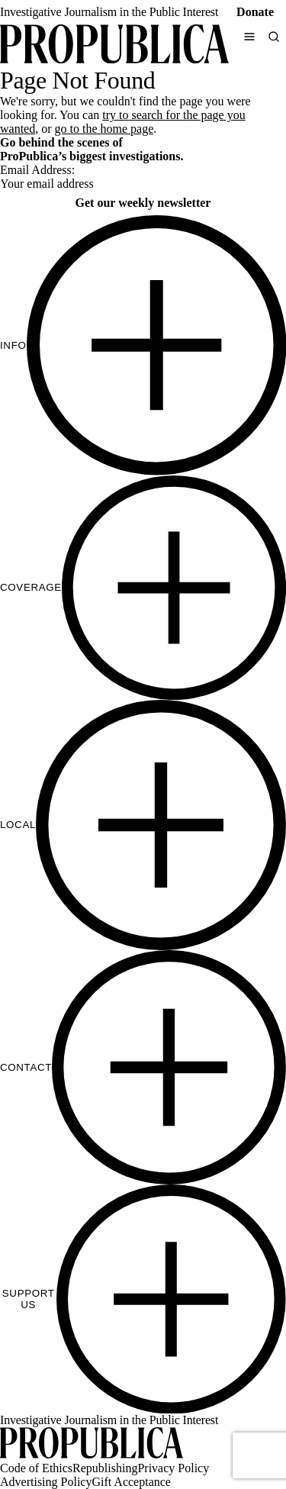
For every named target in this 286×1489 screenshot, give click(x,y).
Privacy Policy (173, 1468)
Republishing (104, 1468)
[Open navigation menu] (249, 36)
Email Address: (37, 169)
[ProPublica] (114, 45)
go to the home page (104, 128)
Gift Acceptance (131, 1481)
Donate (255, 11)
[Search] (274, 36)
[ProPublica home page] (91, 1444)
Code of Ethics (36, 1468)
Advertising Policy (46, 1481)
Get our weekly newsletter (143, 202)
